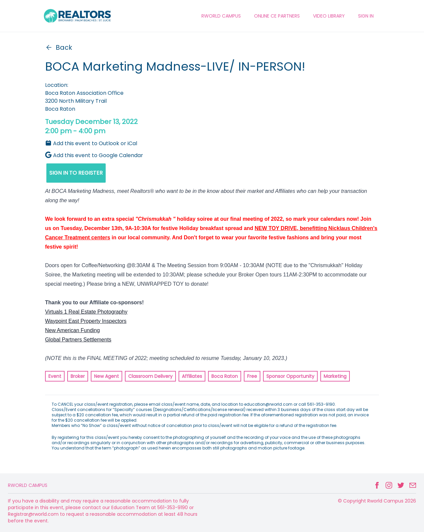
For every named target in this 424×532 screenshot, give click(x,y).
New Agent (106, 376)
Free (252, 376)
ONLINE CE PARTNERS (277, 16)
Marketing (335, 376)
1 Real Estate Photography (95, 312)
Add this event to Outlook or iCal (91, 143)
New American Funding (72, 330)
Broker (78, 376)
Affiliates (192, 376)
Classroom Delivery (150, 376)
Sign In (366, 16)
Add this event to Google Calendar (94, 155)
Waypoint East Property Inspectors (86, 321)
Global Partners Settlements (78, 339)
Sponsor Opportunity (290, 376)
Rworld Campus (27, 485)
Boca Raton (224, 376)
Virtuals (54, 312)
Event (54, 376)
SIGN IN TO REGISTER (76, 173)
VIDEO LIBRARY (329, 16)
